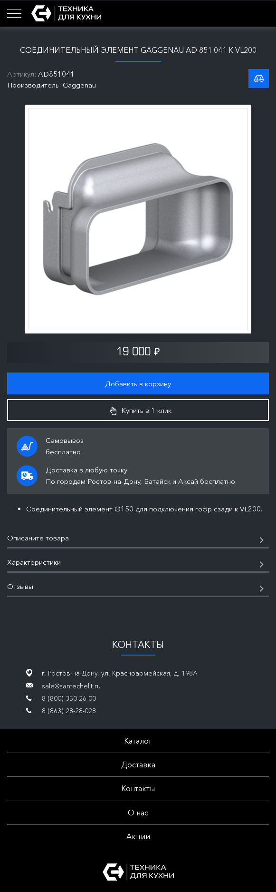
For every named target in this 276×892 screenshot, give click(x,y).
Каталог (138, 740)
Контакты (138, 788)
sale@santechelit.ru (71, 686)
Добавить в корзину (138, 383)
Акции (138, 836)
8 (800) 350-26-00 (69, 698)
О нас (138, 812)
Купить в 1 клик (140, 410)
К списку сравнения (258, 78)
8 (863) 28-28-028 (69, 710)
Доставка (138, 764)
